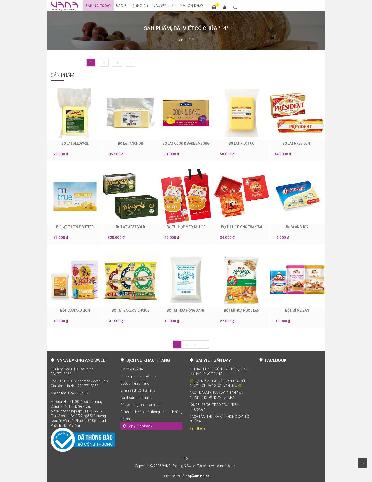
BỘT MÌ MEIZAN (297, 310)
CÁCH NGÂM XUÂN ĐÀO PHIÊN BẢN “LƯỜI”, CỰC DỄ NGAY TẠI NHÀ (216, 395)
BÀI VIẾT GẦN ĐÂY (213, 360)
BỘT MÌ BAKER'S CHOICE (130, 310)
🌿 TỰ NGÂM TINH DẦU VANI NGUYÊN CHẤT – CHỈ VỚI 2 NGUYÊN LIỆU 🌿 (218, 383)
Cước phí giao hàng (134, 383)
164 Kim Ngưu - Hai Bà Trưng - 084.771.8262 (73, 371)
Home (181, 40)
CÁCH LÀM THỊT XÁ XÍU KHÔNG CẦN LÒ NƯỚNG (219, 419)
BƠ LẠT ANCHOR (130, 143)
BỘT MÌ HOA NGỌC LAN (241, 310)
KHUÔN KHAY (192, 6)
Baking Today (98, 6)
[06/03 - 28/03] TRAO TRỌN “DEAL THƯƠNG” (215, 407)
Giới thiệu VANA (131, 369)
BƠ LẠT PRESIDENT (297, 143)
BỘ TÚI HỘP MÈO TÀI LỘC (186, 227)
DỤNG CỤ (140, 6)
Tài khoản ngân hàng (136, 397)
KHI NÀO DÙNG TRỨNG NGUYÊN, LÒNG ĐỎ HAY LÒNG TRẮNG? (219, 371)
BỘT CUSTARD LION (75, 310)
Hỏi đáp (126, 419)
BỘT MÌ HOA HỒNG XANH (186, 310)
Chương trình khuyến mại (138, 376)
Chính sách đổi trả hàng (137, 390)
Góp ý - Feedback (137, 426)
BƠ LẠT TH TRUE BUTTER (75, 227)
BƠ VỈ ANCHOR (297, 227)
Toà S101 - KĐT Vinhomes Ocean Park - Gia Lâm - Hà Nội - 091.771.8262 (80, 383)
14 (193, 40)
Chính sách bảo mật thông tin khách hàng (151, 412)
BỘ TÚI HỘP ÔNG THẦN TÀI (241, 227)
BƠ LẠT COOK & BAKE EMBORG (186, 143)
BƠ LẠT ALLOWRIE (75, 143)
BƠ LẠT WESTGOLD (130, 227)
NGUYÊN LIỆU (164, 6)
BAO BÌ (122, 6)
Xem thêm (197, 428)
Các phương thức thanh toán (141, 405)
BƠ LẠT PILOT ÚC (241, 143)
